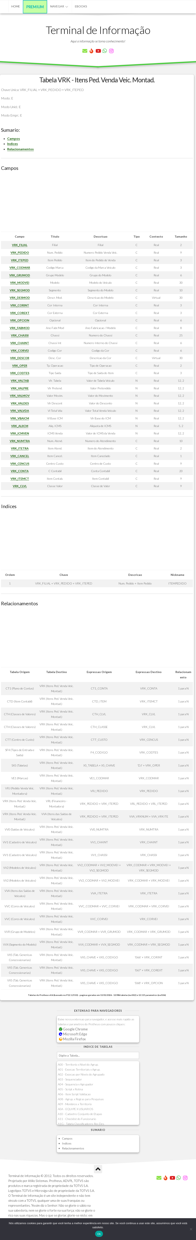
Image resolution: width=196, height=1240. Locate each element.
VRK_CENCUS (19, 463)
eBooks (81, 6)
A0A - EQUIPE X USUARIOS (75, 1109)
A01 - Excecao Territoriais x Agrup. (79, 1069)
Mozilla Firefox (72, 1039)
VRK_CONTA (20, 471)
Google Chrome (73, 1029)
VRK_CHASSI (20, 335)
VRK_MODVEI (19, 282)
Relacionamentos (20, 149)
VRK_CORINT (19, 305)
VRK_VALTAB (20, 380)
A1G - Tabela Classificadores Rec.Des (81, 1124)
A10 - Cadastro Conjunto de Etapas (80, 1114)
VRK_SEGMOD (20, 290)
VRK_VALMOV (20, 395)
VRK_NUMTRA (20, 441)
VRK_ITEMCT (19, 478)
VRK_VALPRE (20, 388)
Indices (12, 144)
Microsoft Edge (73, 1034)
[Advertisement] (97, 203)
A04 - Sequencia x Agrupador (75, 1084)
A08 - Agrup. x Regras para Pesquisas (81, 1099)
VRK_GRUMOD (19, 275)
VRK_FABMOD (20, 328)
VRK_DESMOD (20, 297)
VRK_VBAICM (19, 418)
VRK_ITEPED (19, 260)
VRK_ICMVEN (19, 433)
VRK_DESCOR (19, 358)
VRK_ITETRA (20, 448)
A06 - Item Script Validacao (74, 1094)
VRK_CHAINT (19, 343)
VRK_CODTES (19, 373)
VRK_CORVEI (20, 350)
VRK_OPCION (19, 320)
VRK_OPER (19, 365)
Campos (13, 138)
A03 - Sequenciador (70, 1079)
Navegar (57, 6)
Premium (35, 7)
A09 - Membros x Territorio (75, 1104)
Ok (99, 1233)
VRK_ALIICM (19, 426)
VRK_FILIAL (19, 245)
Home (15, 6)
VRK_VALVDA (19, 410)
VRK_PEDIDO (19, 252)
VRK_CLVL (20, 486)
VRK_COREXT (19, 313)
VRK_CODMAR (19, 267)
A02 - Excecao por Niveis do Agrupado (81, 1074)
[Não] (191, 1229)
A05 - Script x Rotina (70, 1089)
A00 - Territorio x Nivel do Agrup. (78, 1064)
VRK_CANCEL (19, 456)
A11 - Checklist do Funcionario (77, 1119)
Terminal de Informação (98, 30)
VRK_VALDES (20, 403)
